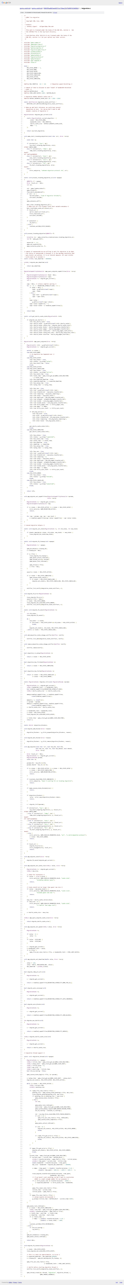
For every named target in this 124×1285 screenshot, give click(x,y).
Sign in (120, 3)
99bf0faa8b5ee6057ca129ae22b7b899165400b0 (61, 8)
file (55, 12)
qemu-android (25, 8)
